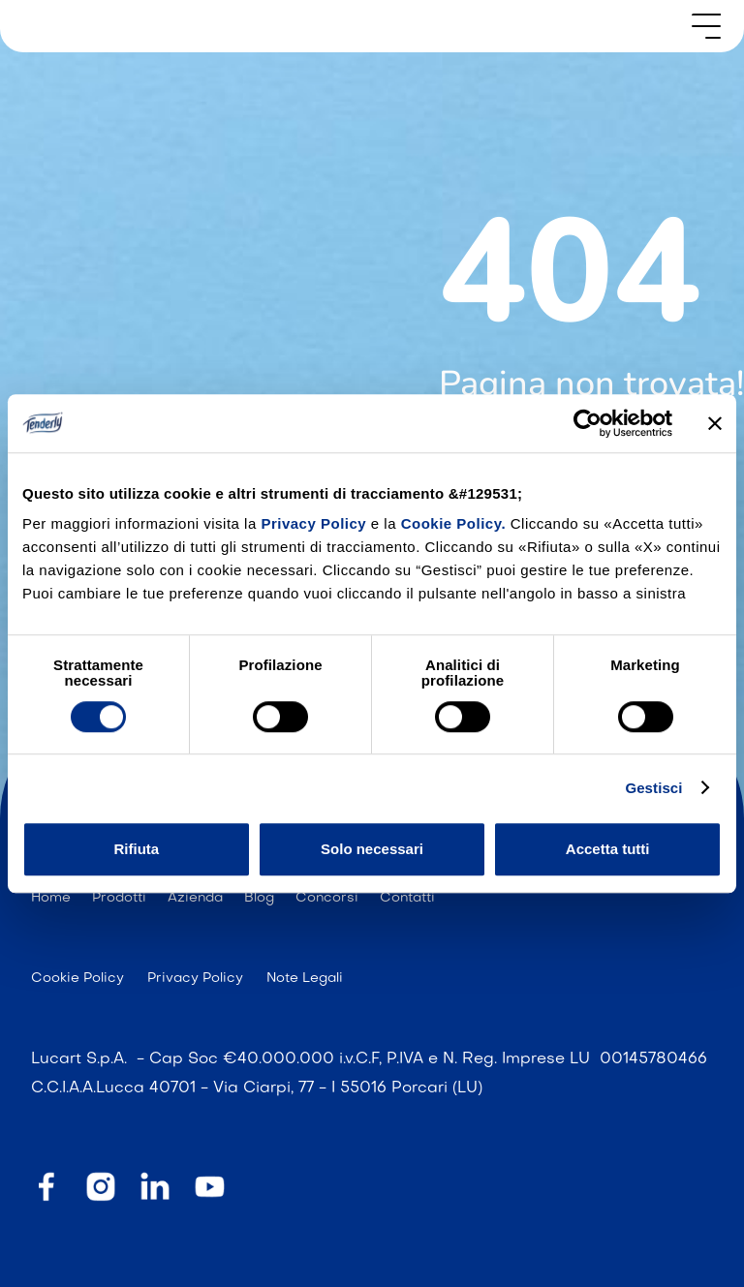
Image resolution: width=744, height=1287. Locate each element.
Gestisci (653, 788)
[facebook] (46, 1186)
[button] (706, 26)
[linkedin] (155, 1186)
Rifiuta (136, 849)
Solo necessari (372, 849)
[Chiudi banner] (715, 423)
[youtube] (209, 1186)
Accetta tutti (608, 849)
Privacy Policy (315, 523)
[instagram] (100, 1186)
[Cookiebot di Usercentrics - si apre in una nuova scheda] (587, 423)
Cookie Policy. (453, 523)
